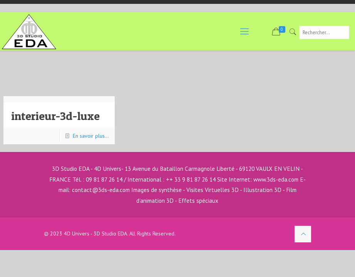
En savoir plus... (91, 135)
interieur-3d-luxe (55, 116)
